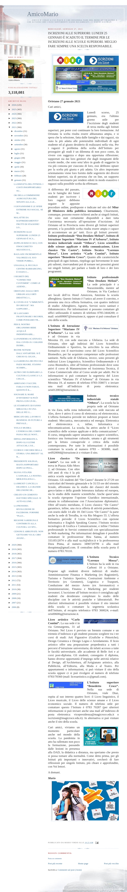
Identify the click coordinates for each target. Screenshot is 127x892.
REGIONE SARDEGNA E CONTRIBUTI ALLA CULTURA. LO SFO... (26, 523)
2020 (14, 544)
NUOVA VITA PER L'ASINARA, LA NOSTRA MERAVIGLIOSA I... (27, 475)
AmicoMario (42, 14)
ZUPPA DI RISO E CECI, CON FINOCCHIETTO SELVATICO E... (28, 246)
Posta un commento (55, 858)
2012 (14, 580)
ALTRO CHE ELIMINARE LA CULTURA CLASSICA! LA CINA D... (28, 375)
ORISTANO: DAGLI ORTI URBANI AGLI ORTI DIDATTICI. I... (26, 294)
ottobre (17, 140)
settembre (19, 144)
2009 (14, 593)
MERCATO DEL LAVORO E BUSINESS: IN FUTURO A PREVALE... (28, 420)
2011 (14, 585)
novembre (19, 135)
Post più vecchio (111, 863)
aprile (17, 166)
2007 (14, 602)
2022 (14, 122)
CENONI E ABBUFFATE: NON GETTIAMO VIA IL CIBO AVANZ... (28, 534)
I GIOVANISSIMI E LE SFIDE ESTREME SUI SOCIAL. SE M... (28, 209)
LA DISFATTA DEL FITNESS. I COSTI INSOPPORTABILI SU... (28, 187)
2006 (14, 607)
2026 (14, 105)
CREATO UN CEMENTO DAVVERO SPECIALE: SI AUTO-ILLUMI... (27, 498)
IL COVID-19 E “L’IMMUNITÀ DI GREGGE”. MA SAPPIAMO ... (28, 305)
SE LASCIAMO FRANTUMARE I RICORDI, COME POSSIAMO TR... (28, 316)
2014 (14, 571)
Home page (83, 863)
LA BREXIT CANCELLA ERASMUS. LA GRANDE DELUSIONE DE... (27, 486)
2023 (14, 118)
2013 (14, 576)
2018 (14, 553)
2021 (14, 127)
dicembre (18, 131)
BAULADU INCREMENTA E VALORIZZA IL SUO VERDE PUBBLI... (27, 257)
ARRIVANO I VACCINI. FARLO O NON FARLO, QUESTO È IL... (26, 386)
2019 (14, 549)
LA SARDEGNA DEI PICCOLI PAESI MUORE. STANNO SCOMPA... (28, 364)
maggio (18, 162)
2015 (14, 567)
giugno (17, 158)
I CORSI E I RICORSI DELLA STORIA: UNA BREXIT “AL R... (28, 453)
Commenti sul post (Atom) (70, 870)
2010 (14, 589)
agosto (17, 149)
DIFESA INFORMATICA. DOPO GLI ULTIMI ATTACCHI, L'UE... (26, 442)
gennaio (18, 180)
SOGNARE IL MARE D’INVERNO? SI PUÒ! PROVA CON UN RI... (26, 397)
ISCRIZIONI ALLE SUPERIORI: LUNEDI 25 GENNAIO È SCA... (27, 235)
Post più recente (55, 863)
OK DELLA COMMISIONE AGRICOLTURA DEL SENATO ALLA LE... (27, 198)
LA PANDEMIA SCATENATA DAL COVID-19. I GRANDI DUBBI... (28, 342)
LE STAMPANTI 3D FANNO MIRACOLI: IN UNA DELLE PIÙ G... (27, 408)
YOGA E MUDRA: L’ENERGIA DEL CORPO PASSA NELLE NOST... (27, 431)
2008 (14, 598)
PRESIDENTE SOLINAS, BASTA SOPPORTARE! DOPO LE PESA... (26, 464)
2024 (14, 114)
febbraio (18, 175)
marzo (17, 171)
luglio (17, 153)
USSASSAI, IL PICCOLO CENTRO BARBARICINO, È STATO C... (28, 268)
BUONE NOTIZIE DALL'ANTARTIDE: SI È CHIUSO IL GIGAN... (27, 353)
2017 (14, 558)
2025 (14, 109)
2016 (14, 562)
